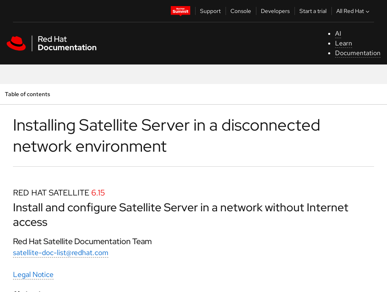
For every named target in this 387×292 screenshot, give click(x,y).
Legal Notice (33, 274)
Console (240, 11)
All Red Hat (353, 11)
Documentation (358, 53)
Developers (275, 11)
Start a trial (313, 11)
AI (338, 33)
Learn (343, 43)
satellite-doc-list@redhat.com (60, 252)
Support (210, 11)
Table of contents (27, 94)
